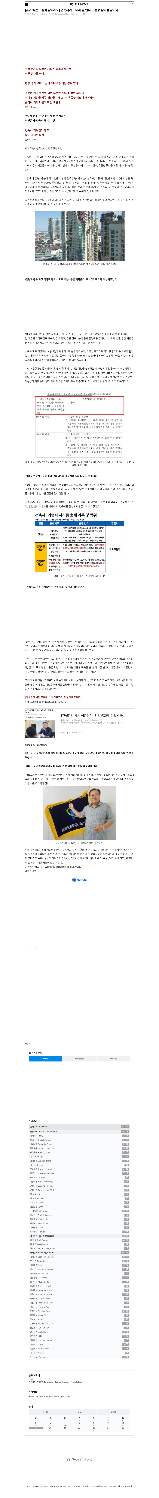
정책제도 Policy (79, 1136)
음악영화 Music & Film (79, 1282)
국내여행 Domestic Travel (79, 1290)
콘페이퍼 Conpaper (79, 1126)
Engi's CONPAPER (79, 4)
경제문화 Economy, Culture (79, 1252)
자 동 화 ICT (79, 1194)
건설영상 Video (79, 1206)
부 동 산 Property (79, 1261)
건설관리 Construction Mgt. (79, 1190)
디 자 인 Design (79, 1165)
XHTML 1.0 (80, 1486)
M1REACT (36, 1486)
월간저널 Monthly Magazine (79, 1248)
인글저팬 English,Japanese (79, 1215)
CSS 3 (90, 1486)
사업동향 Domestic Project (79, 1144)
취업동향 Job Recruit (79, 1273)
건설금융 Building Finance (79, 1186)
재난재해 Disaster (79, 1177)
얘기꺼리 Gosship (79, 1344)
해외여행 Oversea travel (79, 1286)
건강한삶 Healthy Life (79, 1277)
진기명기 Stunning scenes (79, 1340)
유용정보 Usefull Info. (79, 1219)
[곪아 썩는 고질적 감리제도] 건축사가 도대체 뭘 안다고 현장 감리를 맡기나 (71, 10)
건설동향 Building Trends (79, 1152)
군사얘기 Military (79, 1336)
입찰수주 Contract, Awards (79, 1148)
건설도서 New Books (79, 1223)
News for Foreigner (79, 1232)
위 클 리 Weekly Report (79, 1244)
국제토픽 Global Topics (79, 1298)
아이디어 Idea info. (79, 1315)
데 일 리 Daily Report (79, 1240)
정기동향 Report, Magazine (79, 1236)
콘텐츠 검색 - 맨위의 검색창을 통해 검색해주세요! (49, 1397)
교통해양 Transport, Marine (79, 1169)
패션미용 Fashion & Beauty (79, 1303)
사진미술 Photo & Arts (79, 1307)
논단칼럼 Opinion (79, 1202)
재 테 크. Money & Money (79, 1269)
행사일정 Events (79, 1227)
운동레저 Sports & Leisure (79, 1294)
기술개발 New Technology (79, 1181)
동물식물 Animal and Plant (79, 1323)
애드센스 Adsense (79, 1353)
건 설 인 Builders (79, 1198)
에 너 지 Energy (79, 1156)
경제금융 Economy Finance (79, 1257)
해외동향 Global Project (79, 1140)
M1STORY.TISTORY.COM (60, 1486)
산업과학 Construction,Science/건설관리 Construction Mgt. (47, 14)
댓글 (27, 1044)
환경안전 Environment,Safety (79, 1173)
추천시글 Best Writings (79, 1311)
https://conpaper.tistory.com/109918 (45, 702)
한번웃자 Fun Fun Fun (79, 1328)
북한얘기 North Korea (79, 1348)
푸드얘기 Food (79, 1319)
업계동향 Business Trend (79, 1161)
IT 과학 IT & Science (79, 1211)
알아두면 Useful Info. (79, 1332)
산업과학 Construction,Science (79, 1131)
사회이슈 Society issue (79, 1265)
